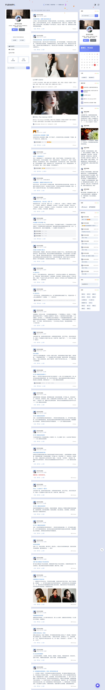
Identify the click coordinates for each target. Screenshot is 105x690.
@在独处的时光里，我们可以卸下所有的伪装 (40, 38)
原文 (30, 27)
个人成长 (91, 300)
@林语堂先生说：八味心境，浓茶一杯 (38, 202)
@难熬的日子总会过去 (34, 569)
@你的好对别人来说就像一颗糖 (37, 136)
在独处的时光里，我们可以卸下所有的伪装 (91, 91)
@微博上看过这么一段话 (35, 624)
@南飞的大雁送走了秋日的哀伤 (37, 552)
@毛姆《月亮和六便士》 (35, 250)
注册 (19, 29)
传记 (88, 297)
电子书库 (11, 54)
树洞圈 (55, 685)
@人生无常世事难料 (34, 644)
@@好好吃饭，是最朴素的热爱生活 (38, 19)
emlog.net (85, 207)
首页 (28, 10)
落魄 (83, 308)
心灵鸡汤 (84, 300)
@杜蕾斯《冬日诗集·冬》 (35, 223)
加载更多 (52, 682)
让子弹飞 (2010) (34, 78)
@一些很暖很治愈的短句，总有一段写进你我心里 (41, 661)
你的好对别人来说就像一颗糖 (90, 102)
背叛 (88, 308)
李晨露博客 (92, 207)
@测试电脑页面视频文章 (35, 444)
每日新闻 (32, 52)
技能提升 (84, 302)
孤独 (83, 305)
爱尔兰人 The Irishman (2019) (38, 118)
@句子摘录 (31, 349)
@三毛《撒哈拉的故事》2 (35, 368)
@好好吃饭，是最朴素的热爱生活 (91, 87)
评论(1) (35, 146)
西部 (83, 294)
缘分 (88, 305)
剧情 (94, 297)
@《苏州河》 (32, 273)
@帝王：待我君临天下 (34, 157)
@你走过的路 (32, 535)
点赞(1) (40, 172)
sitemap (52, 688)
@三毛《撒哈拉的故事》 (35, 408)
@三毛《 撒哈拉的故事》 (35, 496)
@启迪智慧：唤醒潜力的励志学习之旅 (38, 183)
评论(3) (35, 239)
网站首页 (11, 48)
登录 (12, 29)
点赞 (38, 27)
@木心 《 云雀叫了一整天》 (36, 479)
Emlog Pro (55, 687)
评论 (34, 27)
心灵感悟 (11, 51)
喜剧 (94, 294)
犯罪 (83, 297)
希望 (94, 305)
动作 (88, 294)
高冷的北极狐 (35, 15)
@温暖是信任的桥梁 (34, 607)
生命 (90, 302)
